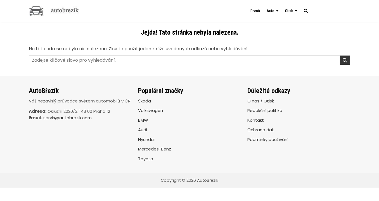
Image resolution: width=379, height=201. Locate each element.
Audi (142, 130)
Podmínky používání (267, 139)
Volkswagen (150, 110)
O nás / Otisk (260, 101)
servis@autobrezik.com (67, 118)
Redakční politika (264, 110)
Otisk (289, 11)
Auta (270, 11)
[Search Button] (305, 11)
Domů (255, 11)
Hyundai (146, 139)
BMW (143, 120)
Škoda (144, 101)
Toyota (145, 159)
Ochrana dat (260, 130)
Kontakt (255, 120)
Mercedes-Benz (154, 149)
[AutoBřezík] (77, 11)
